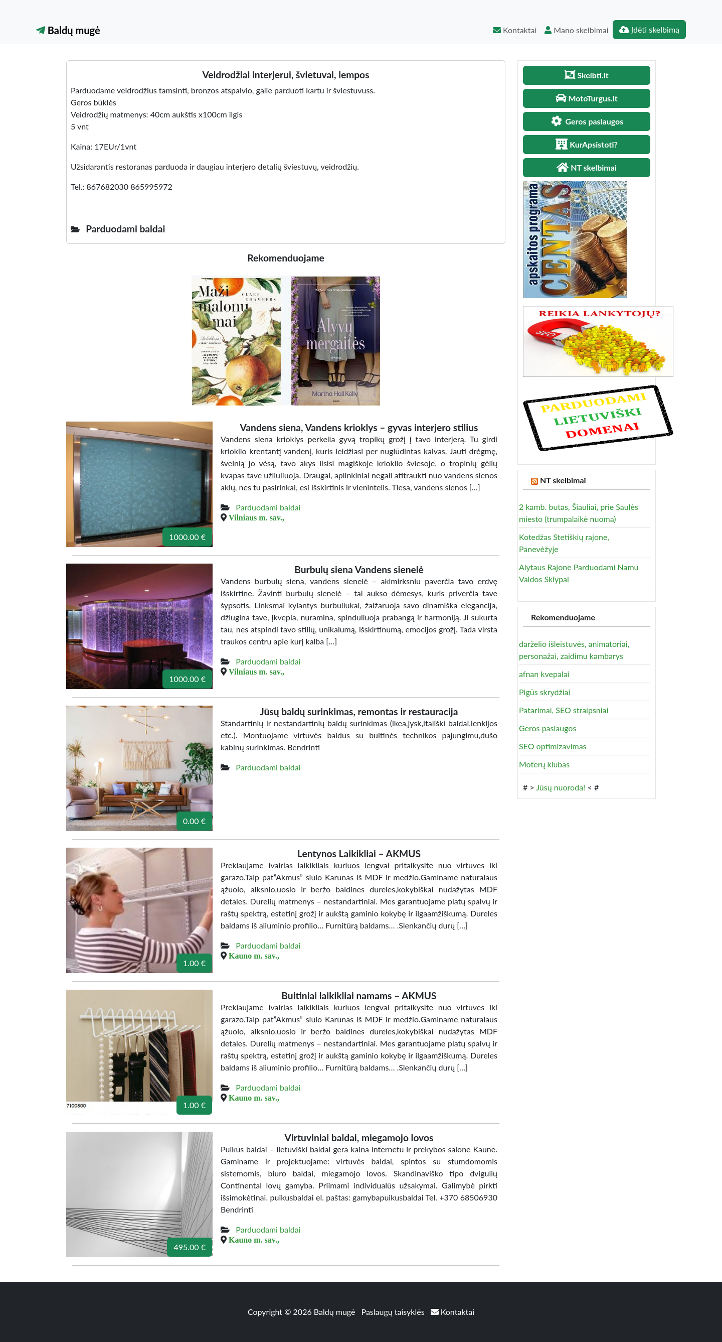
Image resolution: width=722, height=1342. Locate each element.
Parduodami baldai (268, 507)
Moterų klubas (544, 764)
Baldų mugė (68, 30)
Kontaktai (514, 30)
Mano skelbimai (576, 30)
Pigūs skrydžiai (544, 692)
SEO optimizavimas (553, 746)
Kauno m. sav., (254, 956)
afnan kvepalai (544, 674)
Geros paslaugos (547, 728)
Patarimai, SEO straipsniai (563, 710)
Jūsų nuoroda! (560, 787)
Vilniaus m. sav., (256, 517)
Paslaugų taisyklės (394, 1311)
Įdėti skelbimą (649, 29)
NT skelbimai (563, 480)
